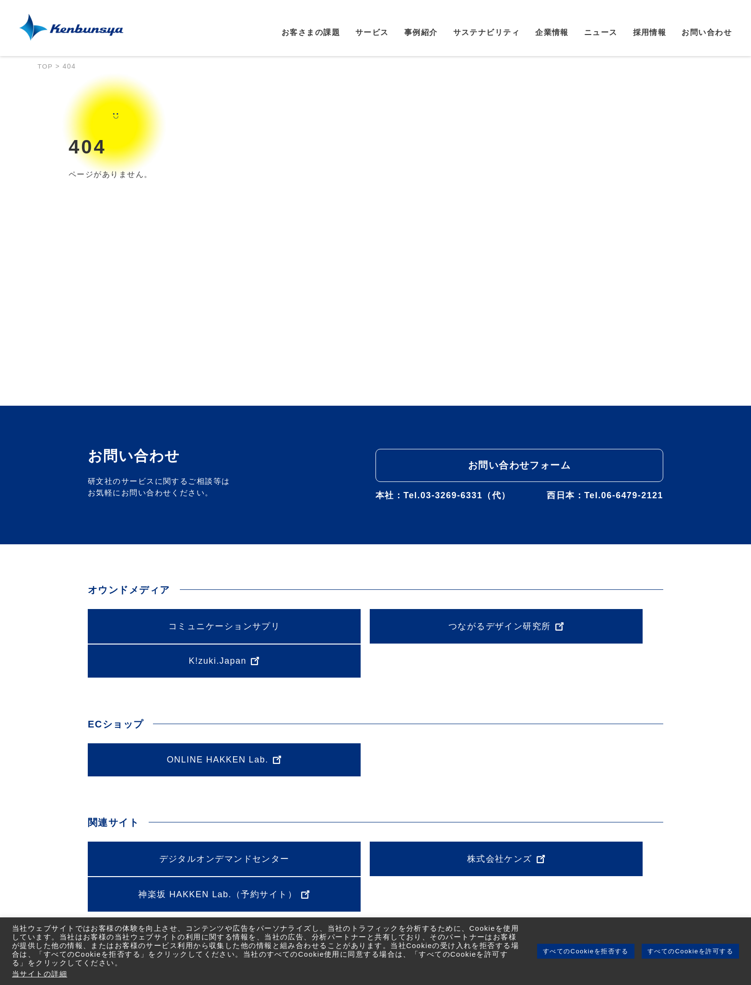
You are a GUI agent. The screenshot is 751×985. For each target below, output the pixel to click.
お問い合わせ (706, 33)
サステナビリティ (486, 33)
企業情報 (552, 33)
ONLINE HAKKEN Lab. (179, 724)
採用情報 (650, 33)
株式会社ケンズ (375, 823)
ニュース (601, 33)
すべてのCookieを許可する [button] (690, 951)
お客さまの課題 (311, 33)
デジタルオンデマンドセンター (180, 823)
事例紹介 (421, 33)
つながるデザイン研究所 (375, 626)
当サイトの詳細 (39, 974)
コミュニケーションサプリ (179, 626)
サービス (372, 33)
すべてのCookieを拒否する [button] (586, 951)
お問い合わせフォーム (519, 465)
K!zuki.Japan (571, 625)
